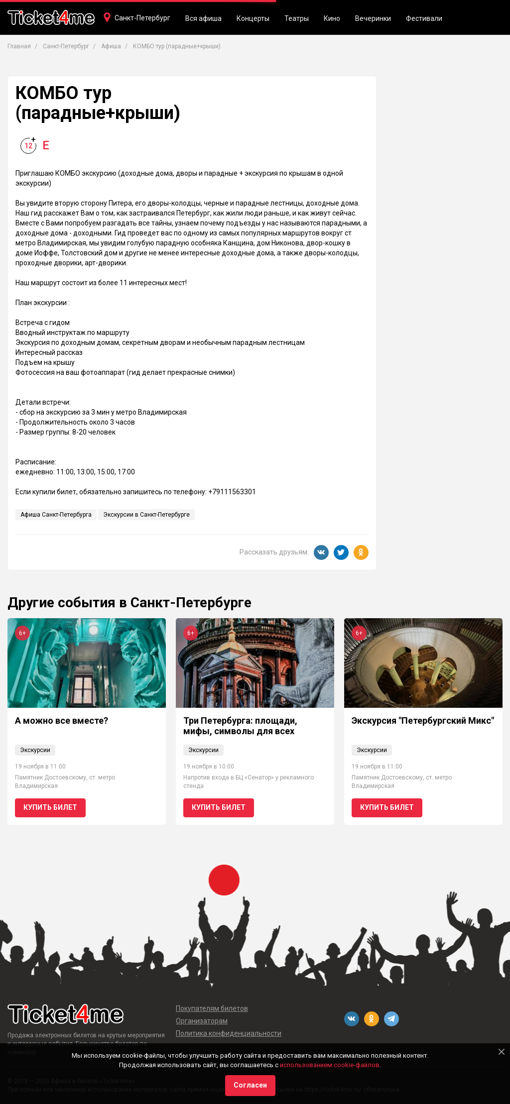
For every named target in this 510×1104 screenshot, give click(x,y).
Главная (19, 46)
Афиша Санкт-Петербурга (56, 514)
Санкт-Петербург (142, 18)
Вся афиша (203, 18)
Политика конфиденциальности (228, 1033)
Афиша (111, 46)
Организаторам (202, 1021)
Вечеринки (373, 18)
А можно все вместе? (61, 720)
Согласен (250, 1085)
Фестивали (424, 18)
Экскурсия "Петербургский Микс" (423, 720)
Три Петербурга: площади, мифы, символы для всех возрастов (240, 731)
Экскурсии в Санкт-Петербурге (146, 514)
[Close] (502, 1052)
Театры (296, 18)
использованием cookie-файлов (330, 1065)
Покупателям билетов (212, 1008)
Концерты (253, 18)
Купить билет (50, 807)
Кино (332, 18)
